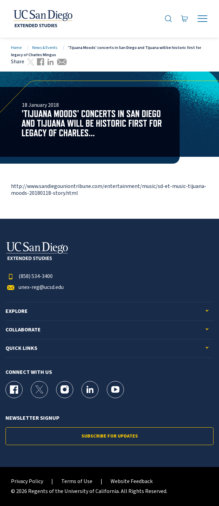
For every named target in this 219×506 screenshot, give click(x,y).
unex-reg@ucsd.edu (34, 287)
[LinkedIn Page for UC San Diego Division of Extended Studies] (90, 389)
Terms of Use (76, 481)
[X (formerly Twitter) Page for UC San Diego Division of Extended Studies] (39, 389)
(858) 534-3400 (29, 276)
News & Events (44, 48)
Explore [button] (16, 311)
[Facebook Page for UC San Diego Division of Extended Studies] (14, 389)
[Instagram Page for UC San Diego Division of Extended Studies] (64, 389)
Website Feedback (132, 481)
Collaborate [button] (23, 329)
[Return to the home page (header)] (42, 19)
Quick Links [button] (21, 348)
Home (16, 48)
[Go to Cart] (184, 19)
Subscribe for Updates (109, 436)
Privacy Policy (27, 481)
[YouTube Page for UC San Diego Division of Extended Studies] (115, 389)
